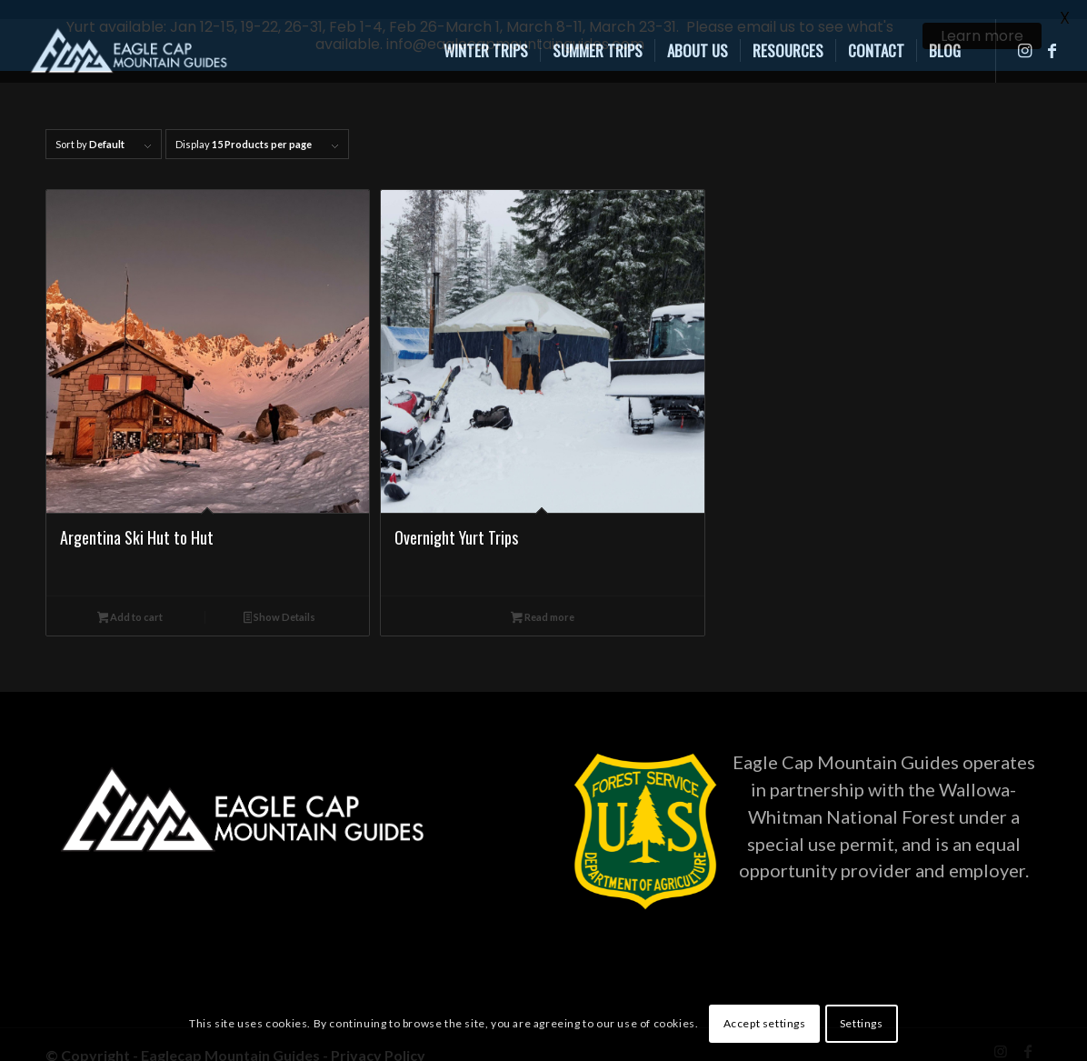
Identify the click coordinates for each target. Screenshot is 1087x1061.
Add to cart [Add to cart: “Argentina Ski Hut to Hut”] (130, 603)
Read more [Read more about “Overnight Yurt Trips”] (542, 603)
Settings (861, 1023)
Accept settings (764, 1023)
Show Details (280, 603)
